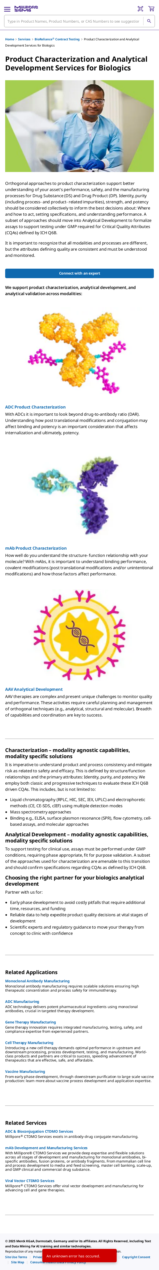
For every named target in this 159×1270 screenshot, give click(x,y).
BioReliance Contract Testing (57, 39)
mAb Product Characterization (36, 548)
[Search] (149, 21)
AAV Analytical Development (34, 689)
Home (9, 39)
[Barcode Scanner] (140, 9)
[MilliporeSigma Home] (26, 9)
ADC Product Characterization (35, 407)
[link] (16, 1257)
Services (24, 39)
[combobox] (79, 21)
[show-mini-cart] (151, 8)
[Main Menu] (7, 8)
